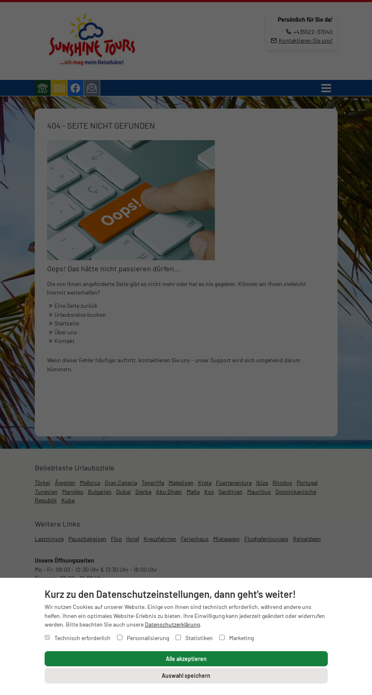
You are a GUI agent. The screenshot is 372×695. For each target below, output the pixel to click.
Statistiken (194, 637)
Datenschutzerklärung (172, 624)
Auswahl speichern (186, 675)
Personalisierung (143, 637)
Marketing (236, 637)
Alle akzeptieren (186, 658)
